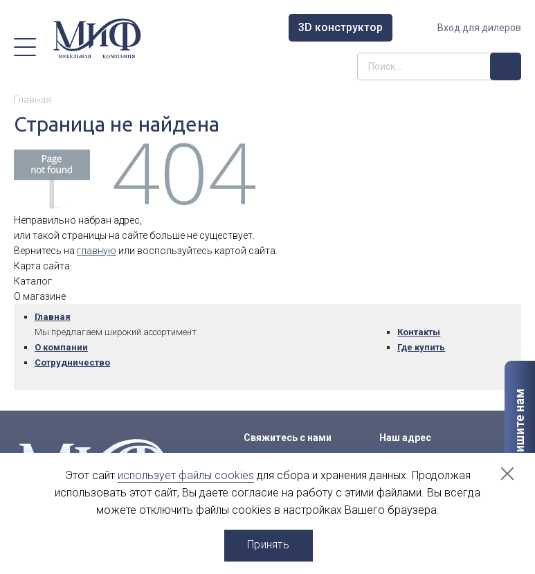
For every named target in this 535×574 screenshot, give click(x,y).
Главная (53, 317)
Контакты (418, 332)
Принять (268, 544)
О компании (61, 347)
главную (96, 250)
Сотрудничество (72, 362)
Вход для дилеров (479, 27)
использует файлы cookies (186, 475)
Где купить (421, 347)
